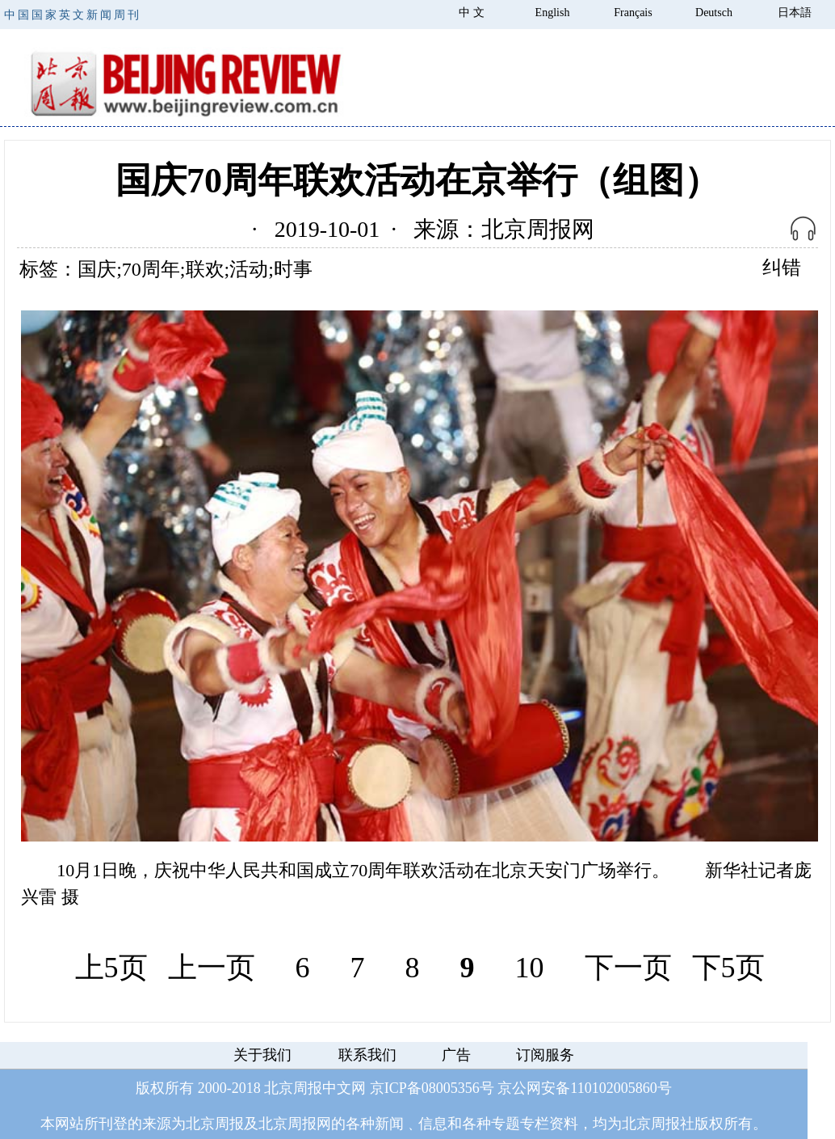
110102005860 (613, 1088)
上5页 (111, 967)
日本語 (795, 12)
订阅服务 (545, 1055)
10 (529, 967)
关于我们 (262, 1055)
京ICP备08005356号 (432, 1088)
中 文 (472, 12)
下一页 (628, 967)
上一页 (211, 967)
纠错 (781, 267)
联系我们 (367, 1055)
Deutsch (713, 12)
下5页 (728, 967)
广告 (456, 1055)
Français (633, 12)
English (552, 12)
